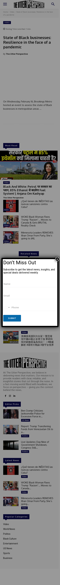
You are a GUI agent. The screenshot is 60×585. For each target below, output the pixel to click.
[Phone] (30, 307)
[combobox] (7, 307)
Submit (12, 318)
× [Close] (57, 259)
